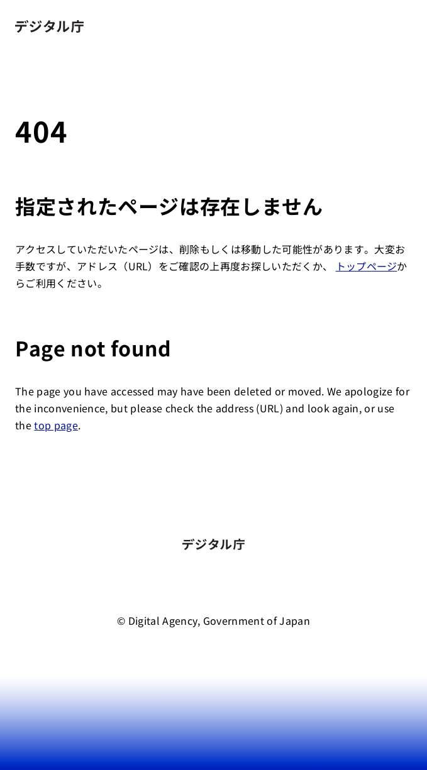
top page (56, 424)
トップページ (366, 265)
